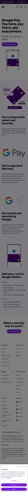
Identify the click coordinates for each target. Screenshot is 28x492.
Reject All (14, 484)
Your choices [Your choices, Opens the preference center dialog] (14, 480)
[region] (14, 478)
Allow (14, 489)
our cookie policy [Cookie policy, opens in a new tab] (7, 477)
